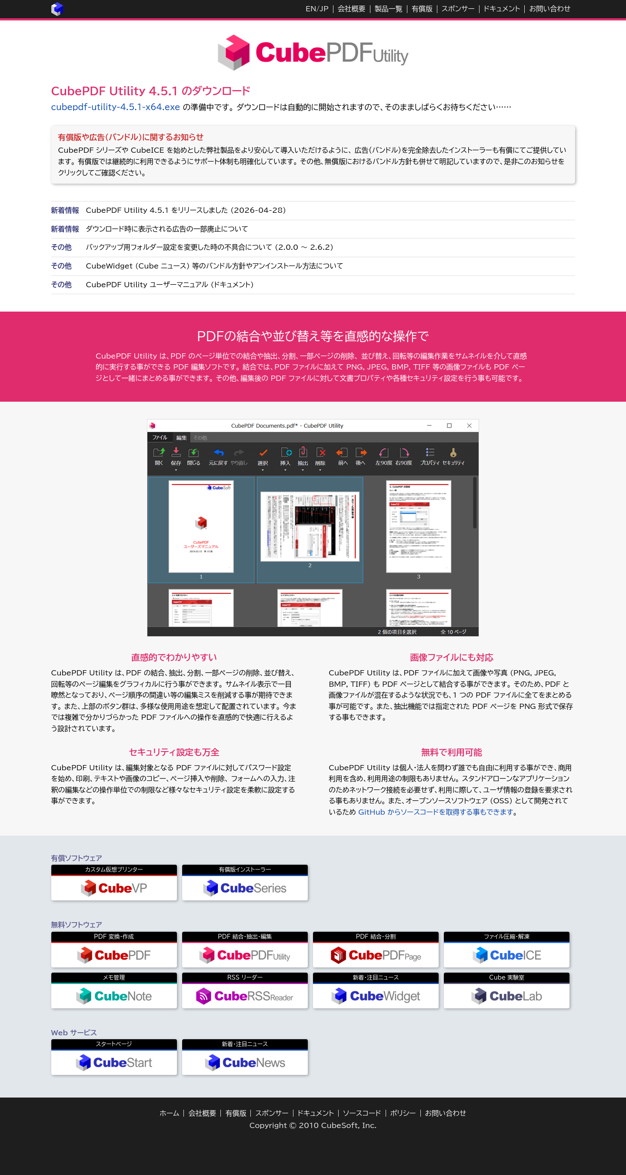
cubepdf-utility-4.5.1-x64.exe (115, 107)
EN (311, 8)
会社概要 (352, 8)
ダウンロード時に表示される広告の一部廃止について (167, 228)
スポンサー (458, 8)
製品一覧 (389, 8)
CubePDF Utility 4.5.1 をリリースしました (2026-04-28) (186, 210)
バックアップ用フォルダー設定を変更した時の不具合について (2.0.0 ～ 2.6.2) (210, 247)
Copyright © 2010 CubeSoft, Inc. (313, 1125)
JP (324, 8)
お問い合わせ (549, 8)
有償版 (422, 8)
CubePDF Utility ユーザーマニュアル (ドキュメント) (170, 284)
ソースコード (362, 1113)
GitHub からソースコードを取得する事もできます (435, 812)
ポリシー (403, 1113)
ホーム (169, 1113)
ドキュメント (502, 8)
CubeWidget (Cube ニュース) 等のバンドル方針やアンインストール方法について (214, 265)
